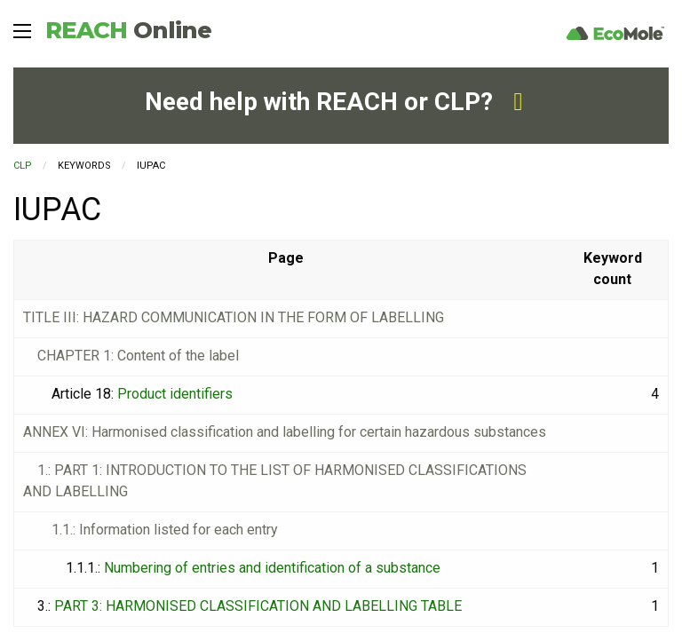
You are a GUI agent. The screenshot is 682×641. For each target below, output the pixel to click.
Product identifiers (175, 393)
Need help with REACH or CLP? (333, 101)
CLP (22, 165)
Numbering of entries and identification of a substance (272, 567)
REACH (128, 30)
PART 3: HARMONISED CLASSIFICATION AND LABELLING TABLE (258, 605)
